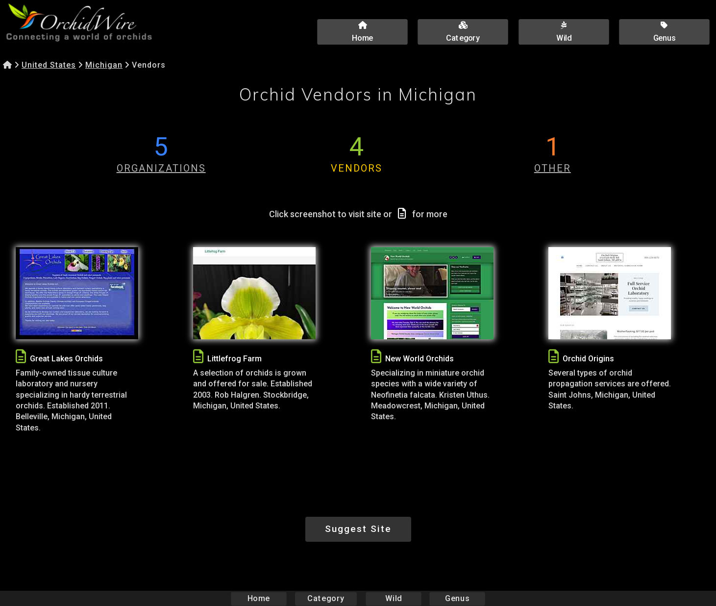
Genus (457, 598)
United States (49, 65)
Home (258, 598)
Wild (393, 598)
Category (326, 598)
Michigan (104, 65)
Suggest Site (358, 528)
